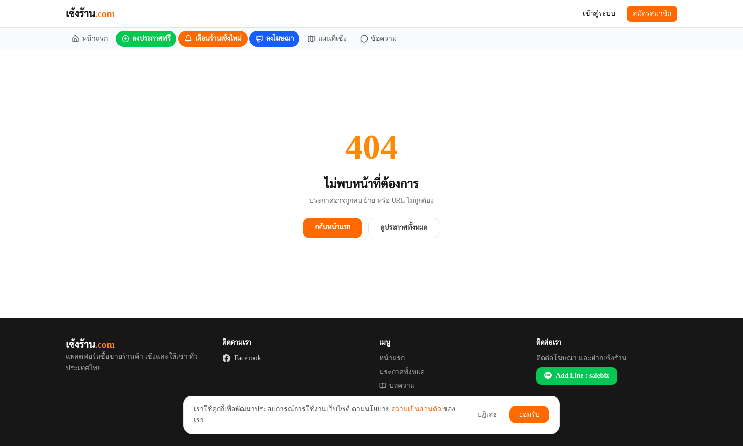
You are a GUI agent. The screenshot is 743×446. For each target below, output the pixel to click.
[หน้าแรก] (90, 39)
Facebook (242, 358)
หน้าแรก (392, 358)
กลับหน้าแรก (332, 227)
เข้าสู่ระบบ (599, 13)
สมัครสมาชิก (652, 13)
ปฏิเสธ (487, 414)
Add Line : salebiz (576, 376)
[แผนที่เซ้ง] (326, 39)
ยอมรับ (529, 414)
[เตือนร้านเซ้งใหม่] (213, 39)
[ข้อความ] (378, 39)
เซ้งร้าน (90, 13)
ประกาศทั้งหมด (402, 371)
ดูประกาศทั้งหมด (403, 227)
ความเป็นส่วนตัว (416, 409)
